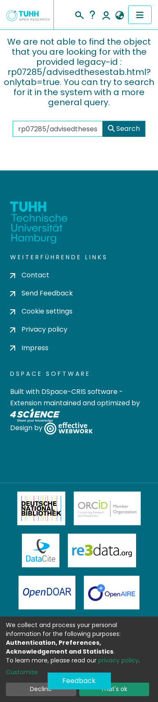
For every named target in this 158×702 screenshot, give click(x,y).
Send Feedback (41, 293)
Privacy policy (38, 329)
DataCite (40, 550)
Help (92, 15)
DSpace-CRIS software (79, 391)
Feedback (79, 681)
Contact (29, 275)
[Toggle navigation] (140, 14)
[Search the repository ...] (58, 129)
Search (124, 128)
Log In (106, 15)
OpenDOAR (47, 593)
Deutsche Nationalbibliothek (41, 508)
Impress (29, 348)
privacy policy (118, 660)
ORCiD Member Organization (107, 508)
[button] (119, 16)
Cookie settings (41, 311)
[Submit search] (79, 14)
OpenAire (111, 592)
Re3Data (102, 550)
